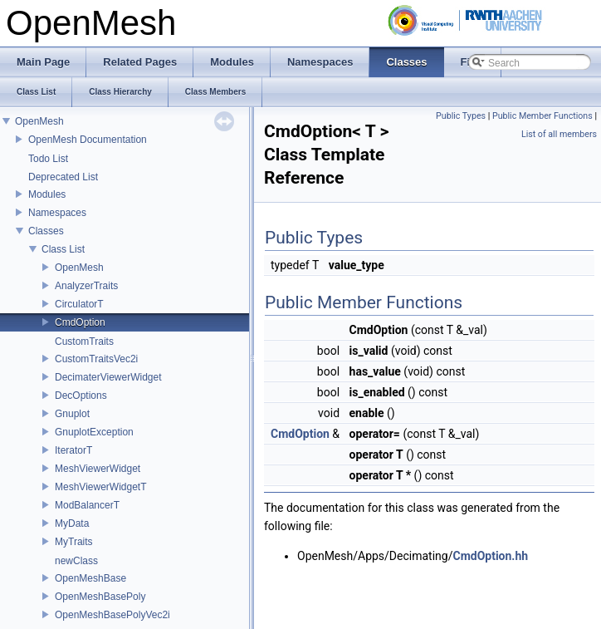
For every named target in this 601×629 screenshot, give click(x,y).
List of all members (559, 134)
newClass (76, 561)
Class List (63, 249)
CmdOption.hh (490, 556)
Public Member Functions (542, 116)
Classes (46, 231)
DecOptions (81, 395)
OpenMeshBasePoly (100, 596)
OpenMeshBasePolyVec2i (112, 615)
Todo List (48, 159)
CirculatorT (79, 304)
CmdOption (80, 322)
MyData (72, 523)
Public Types (461, 116)
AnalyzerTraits (86, 286)
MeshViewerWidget (97, 468)
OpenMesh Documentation (87, 139)
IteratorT (73, 450)
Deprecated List (63, 177)
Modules (47, 194)
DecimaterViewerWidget (108, 377)
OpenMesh (39, 121)
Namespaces (57, 213)
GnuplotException (94, 432)
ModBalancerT (87, 505)
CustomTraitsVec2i (96, 359)
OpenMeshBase (90, 578)
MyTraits (74, 542)
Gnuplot (72, 414)
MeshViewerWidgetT (100, 487)
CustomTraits (84, 341)
